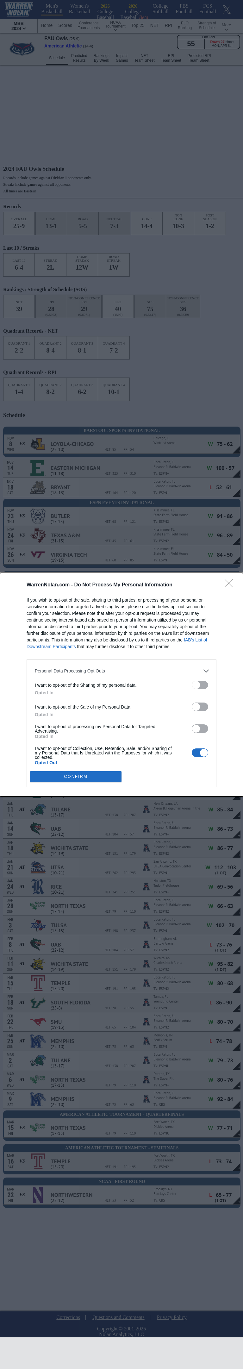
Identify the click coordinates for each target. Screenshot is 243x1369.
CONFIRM (76, 776)
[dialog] (121, 684)
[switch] (200, 684)
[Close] (231, 585)
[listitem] (121, 670)
